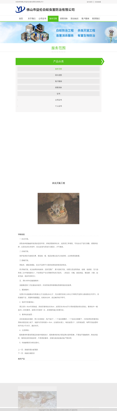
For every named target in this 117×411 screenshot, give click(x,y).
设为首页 (90, 2)
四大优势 (58, 77)
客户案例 (85, 19)
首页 (21, 19)
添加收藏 (98, 2)
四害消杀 (64, 19)
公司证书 (42, 19)
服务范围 (53, 19)
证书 (58, 96)
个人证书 (58, 108)
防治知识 (74, 19)
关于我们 (32, 19)
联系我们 (96, 19)
